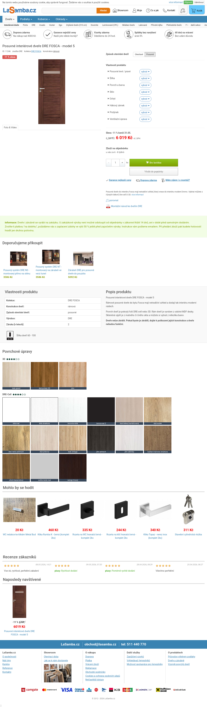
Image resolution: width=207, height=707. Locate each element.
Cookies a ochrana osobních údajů (102, 676)
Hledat (103, 10)
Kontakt (169, 10)
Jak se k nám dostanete (56, 660)
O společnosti (9, 656)
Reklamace (91, 668)
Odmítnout (199, 2)
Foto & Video (10, 127)
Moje (137, 10)
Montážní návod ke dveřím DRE (126, 206)
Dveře (9, 19)
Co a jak (152, 10)
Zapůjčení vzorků (135, 656)
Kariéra (6, 664)
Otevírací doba (51, 656)
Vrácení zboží (92, 664)
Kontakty (6, 672)
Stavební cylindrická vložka (188, 534)
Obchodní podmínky (95, 672)
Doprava (89, 656)
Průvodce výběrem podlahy (181, 656)
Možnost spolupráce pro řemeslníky (145, 664)
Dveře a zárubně (176, 660)
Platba (88, 660)
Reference (7, 668)
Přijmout (188, 2)
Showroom (120, 10)
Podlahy (26, 19)
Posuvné (150, 54)
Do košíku (153, 162)
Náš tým (6, 660)
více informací (137, 195)
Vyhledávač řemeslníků (138, 660)
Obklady (61, 19)
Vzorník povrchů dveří (179, 664)
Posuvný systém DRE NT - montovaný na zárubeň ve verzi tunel (49, 270)
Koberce (44, 19)
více (176, 2)
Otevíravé (139, 54)
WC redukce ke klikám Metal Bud (19, 534)
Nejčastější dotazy (94, 679)
